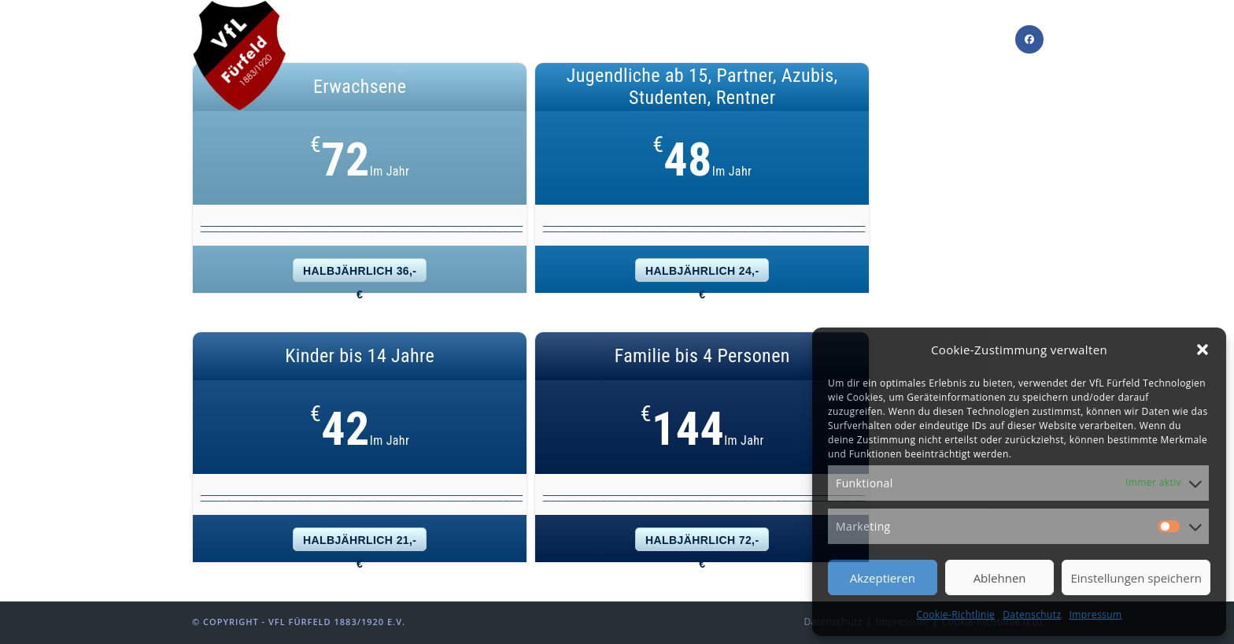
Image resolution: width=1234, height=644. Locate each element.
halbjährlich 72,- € (702, 542)
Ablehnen (1000, 578)
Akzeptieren (882, 578)
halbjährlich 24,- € (702, 273)
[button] (1202, 349)
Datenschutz (1032, 614)
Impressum (1096, 614)
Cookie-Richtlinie (956, 614)
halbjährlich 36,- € (359, 273)
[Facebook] (1029, 39)
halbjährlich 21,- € (359, 542)
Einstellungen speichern (1136, 578)
